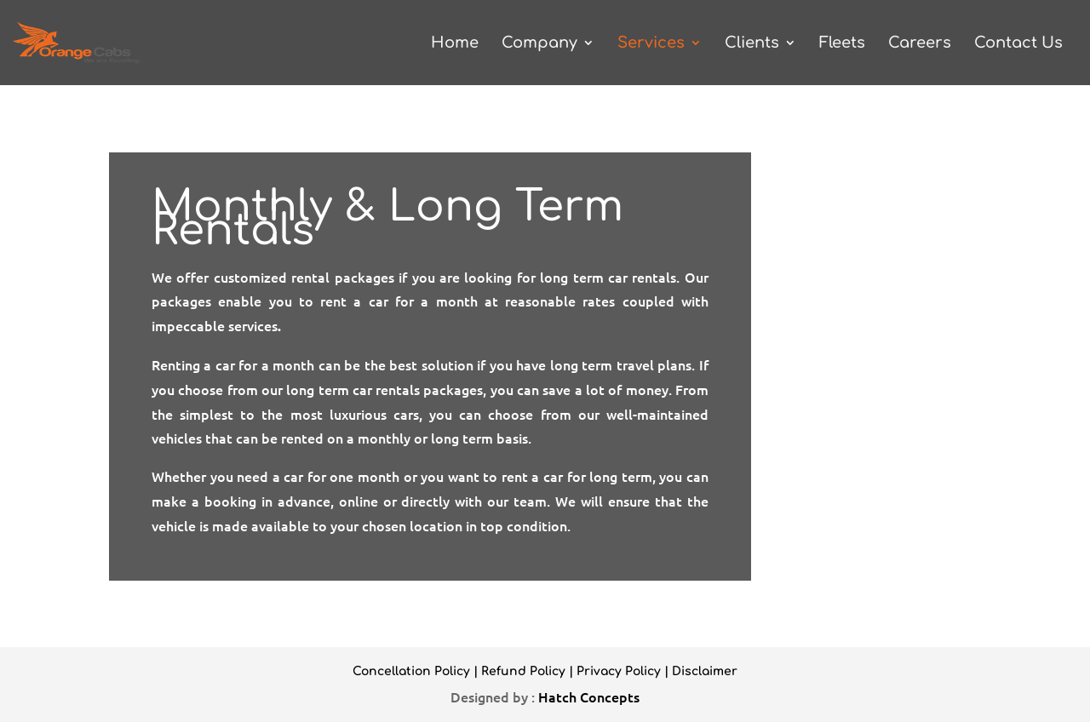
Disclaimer (704, 671)
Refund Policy (523, 671)
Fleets (842, 44)
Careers (919, 44)
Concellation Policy (411, 671)
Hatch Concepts (589, 696)
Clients (752, 44)
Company (539, 44)
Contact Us (1018, 44)
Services (651, 44)
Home (455, 44)
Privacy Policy (619, 671)
